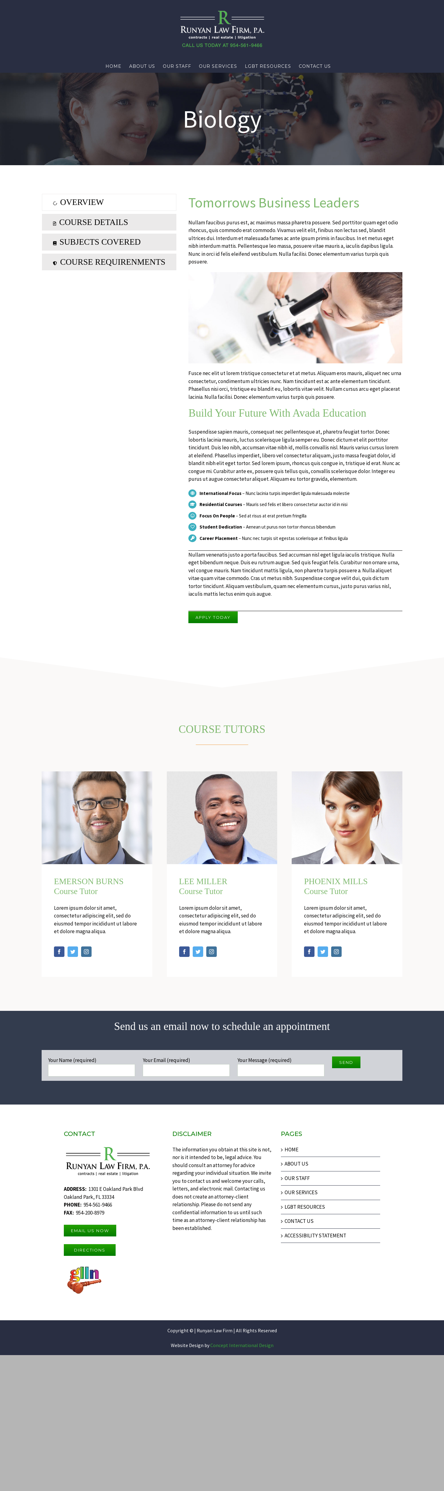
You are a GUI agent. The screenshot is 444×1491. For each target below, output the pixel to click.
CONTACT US (299, 1221)
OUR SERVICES (301, 1192)
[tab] (109, 202)
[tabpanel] (295, 408)
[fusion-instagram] (86, 951)
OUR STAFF (297, 1178)
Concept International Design (241, 1345)
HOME (291, 1149)
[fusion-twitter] (73, 951)
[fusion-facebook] (59, 951)
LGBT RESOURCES (305, 1206)
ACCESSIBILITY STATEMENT (315, 1235)
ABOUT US (296, 1163)
